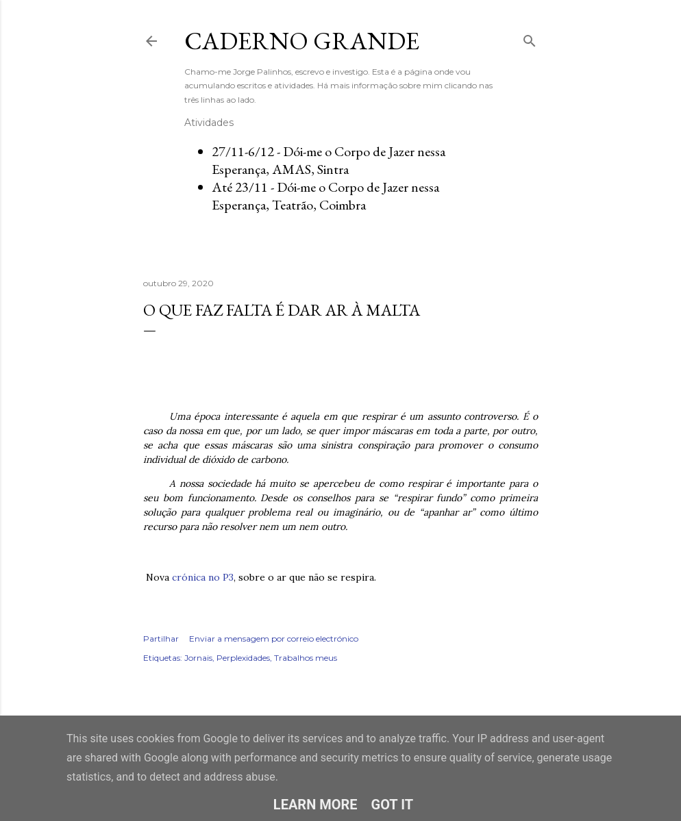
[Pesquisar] (529, 38)
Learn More (315, 804)
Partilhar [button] (161, 638)
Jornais (198, 658)
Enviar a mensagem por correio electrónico (273, 638)
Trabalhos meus (305, 658)
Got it (392, 804)
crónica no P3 (203, 577)
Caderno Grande (301, 41)
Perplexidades (243, 658)
